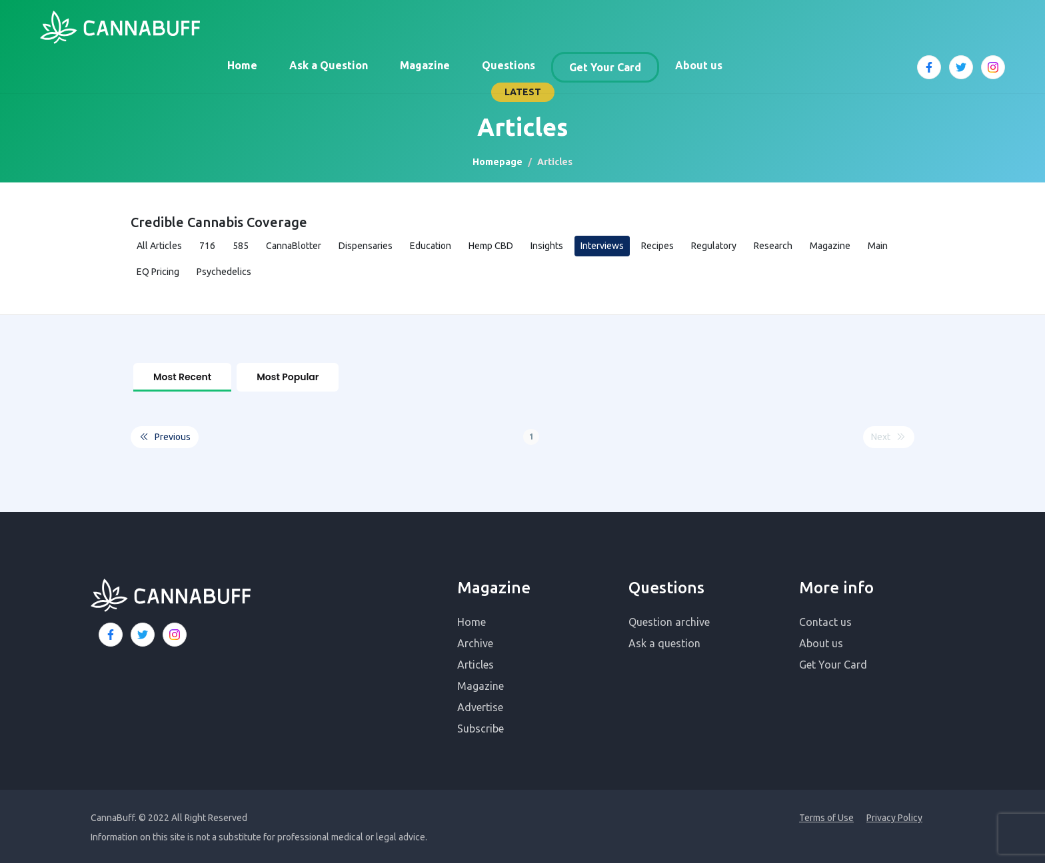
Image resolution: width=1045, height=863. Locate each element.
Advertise (480, 705)
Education (430, 245)
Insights (546, 245)
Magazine (425, 65)
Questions (508, 65)
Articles (475, 662)
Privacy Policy (894, 815)
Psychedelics (224, 271)
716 (207, 245)
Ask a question (664, 641)
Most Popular (288, 377)
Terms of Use (826, 815)
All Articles (159, 245)
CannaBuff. (114, 815)
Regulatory (713, 245)
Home (242, 65)
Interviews (602, 245)
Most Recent (182, 377)
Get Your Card (605, 67)
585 (241, 245)
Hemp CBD (491, 245)
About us (698, 65)
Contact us (825, 619)
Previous (165, 434)
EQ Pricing (158, 271)
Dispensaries (366, 245)
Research (773, 245)
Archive (475, 641)
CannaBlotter (293, 245)
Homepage (497, 161)
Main (878, 245)
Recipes (657, 245)
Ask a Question (328, 65)
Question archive (669, 619)
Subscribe (480, 726)
